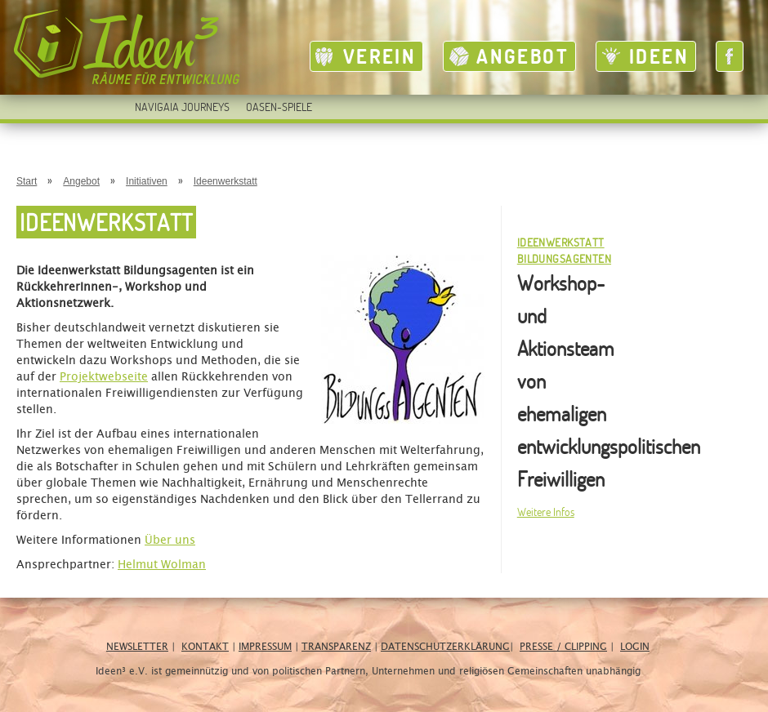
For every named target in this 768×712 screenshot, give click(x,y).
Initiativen (146, 181)
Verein (379, 56)
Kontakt (205, 647)
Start (26, 181)
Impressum (265, 647)
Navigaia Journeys (182, 107)
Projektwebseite (104, 377)
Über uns (170, 540)
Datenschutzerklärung (445, 647)
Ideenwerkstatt (225, 181)
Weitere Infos (545, 512)
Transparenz (336, 647)
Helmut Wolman (162, 565)
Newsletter (137, 647)
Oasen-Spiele (279, 107)
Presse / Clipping (563, 647)
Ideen (659, 56)
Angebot (522, 56)
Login (635, 647)
